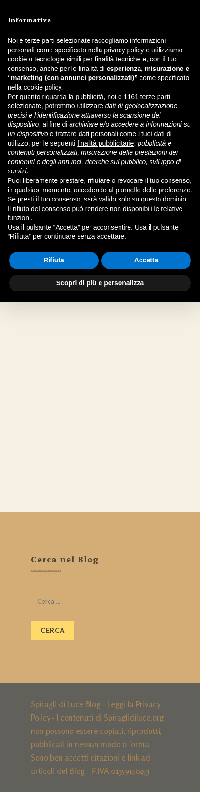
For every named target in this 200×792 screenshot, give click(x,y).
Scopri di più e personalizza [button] (100, 283)
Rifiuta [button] (53, 260)
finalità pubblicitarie (105, 143)
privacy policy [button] (124, 50)
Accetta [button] (146, 260)
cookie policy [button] (42, 87)
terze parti (155, 96)
